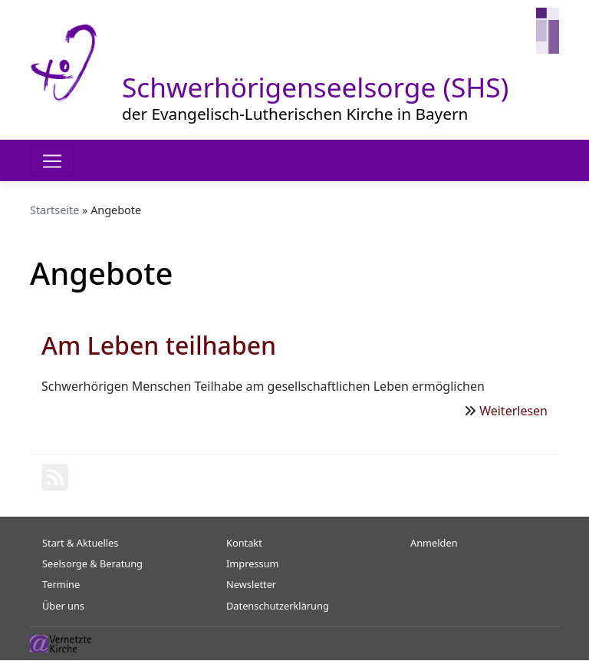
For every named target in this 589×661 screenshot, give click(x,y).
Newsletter (251, 584)
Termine (61, 584)
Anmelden (434, 543)
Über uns (63, 606)
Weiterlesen (513, 410)
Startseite (54, 210)
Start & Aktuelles (80, 543)
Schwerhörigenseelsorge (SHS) (315, 86)
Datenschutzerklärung (277, 606)
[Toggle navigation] (52, 161)
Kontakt (244, 543)
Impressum (252, 563)
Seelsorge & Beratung (92, 563)
